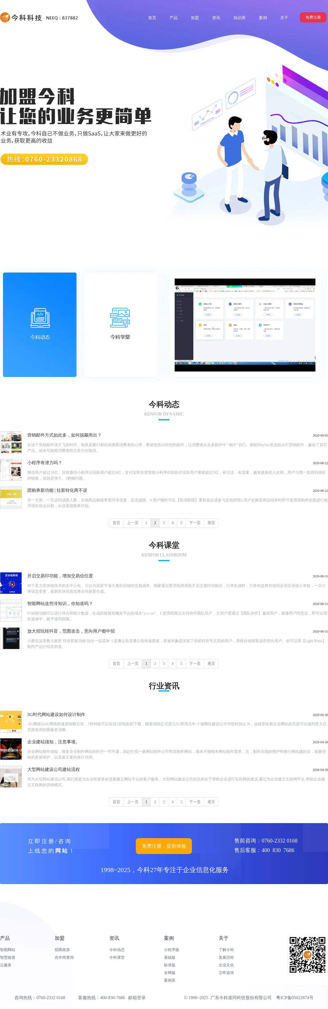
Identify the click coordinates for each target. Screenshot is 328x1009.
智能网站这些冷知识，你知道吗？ (60, 603)
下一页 (195, 523)
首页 (116, 523)
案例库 (169, 980)
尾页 (211, 523)
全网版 (169, 973)
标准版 (169, 965)
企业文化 (226, 965)
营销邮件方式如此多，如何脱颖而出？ (64, 435)
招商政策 (62, 950)
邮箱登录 (137, 997)
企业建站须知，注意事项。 (53, 741)
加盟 (60, 938)
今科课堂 (117, 957)
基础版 (169, 957)
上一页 (133, 523)
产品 (5, 938)
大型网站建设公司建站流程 (53, 769)
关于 (224, 938)
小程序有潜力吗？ (44, 462)
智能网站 (7, 950)
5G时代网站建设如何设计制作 (56, 714)
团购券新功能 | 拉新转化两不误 (57, 490)
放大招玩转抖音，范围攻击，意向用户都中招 (71, 631)
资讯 (114, 938)
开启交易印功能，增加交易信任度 (60, 576)
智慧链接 (7, 957)
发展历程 (226, 957)
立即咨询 (226, 973)
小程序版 (171, 950)
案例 (169, 938)
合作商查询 (64, 957)
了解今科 (226, 950)
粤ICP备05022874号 (295, 997)
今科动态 (117, 950)
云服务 (5, 965)
